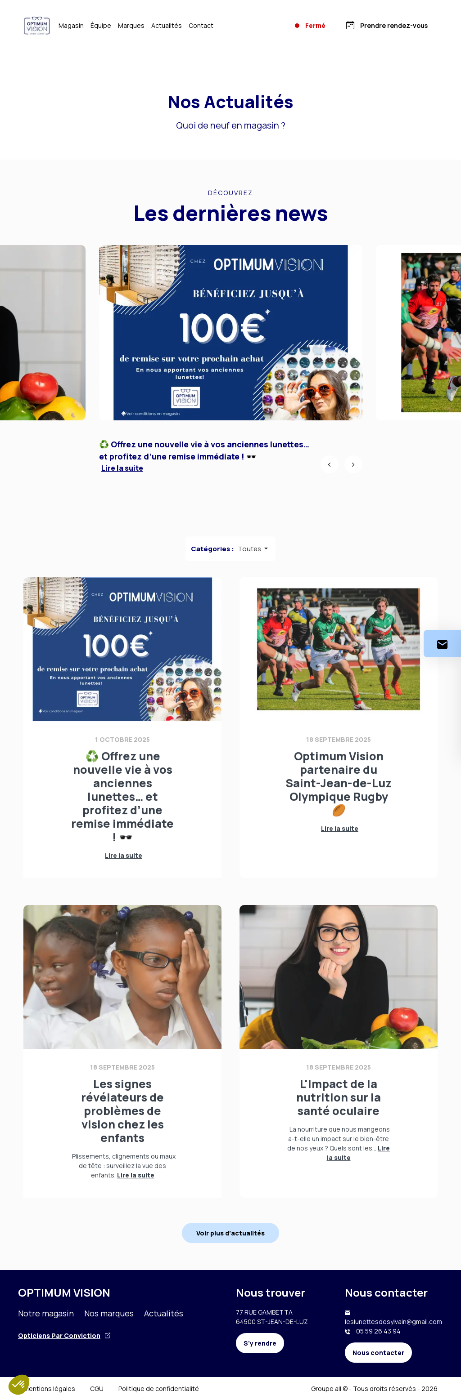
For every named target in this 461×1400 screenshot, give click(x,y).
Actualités (166, 25)
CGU (97, 1388)
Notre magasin (46, 1313)
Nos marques (109, 1313)
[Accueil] (36, 25)
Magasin (71, 25)
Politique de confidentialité (158, 1388)
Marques (131, 25)
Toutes (250, 548)
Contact (201, 25)
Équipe (100, 25)
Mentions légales (49, 1388)
